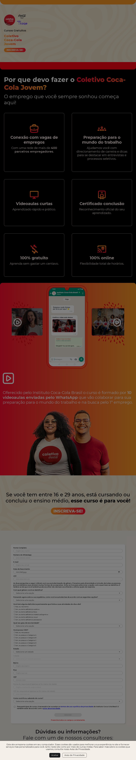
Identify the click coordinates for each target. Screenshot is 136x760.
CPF (14, 576)
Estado (16, 649)
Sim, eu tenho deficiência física (26, 612)
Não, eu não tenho (22, 607)
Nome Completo (20, 548)
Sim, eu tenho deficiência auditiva (27, 609)
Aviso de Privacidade (74, 755)
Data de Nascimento (21, 569)
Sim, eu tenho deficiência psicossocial (28, 620)
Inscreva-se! (14, 50)
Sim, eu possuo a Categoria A (25, 635)
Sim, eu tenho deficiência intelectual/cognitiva (31, 614)
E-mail (15, 562)
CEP (15, 677)
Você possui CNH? (20, 630)
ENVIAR (68, 715)
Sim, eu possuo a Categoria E (25, 645)
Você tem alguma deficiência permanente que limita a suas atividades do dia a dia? (47, 604)
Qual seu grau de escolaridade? (26, 623)
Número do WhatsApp (22, 555)
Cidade (16, 656)
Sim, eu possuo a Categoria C (25, 640)
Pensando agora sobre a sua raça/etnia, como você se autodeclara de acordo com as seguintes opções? (55, 597)
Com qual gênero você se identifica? (28, 590)
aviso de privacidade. (51, 708)
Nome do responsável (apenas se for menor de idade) (35, 684)
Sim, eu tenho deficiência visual (26, 617)
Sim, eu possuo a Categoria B (25, 638)
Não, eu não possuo (22, 632)
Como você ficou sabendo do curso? (28, 698)
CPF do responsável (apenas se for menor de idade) (34, 691)
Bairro (15, 663)
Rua (15, 670)
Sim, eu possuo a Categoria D (25, 643)
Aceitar (54, 755)
